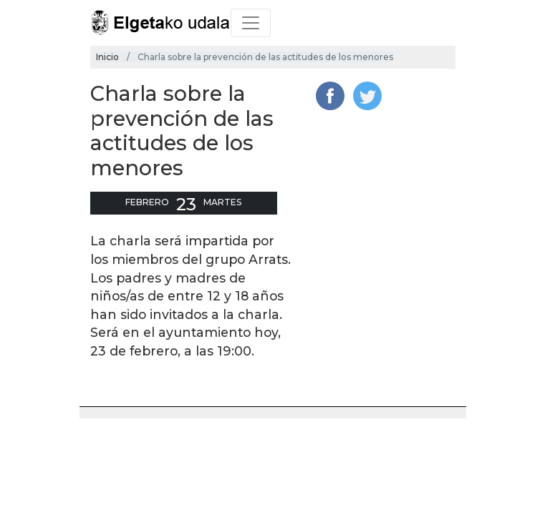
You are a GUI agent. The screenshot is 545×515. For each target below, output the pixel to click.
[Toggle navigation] (251, 23)
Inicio (107, 57)
